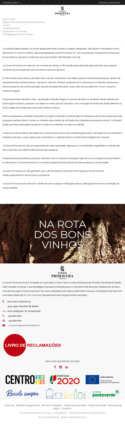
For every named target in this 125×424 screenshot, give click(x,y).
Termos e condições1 (51, 405)
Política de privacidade (75, 405)
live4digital (60, 413)
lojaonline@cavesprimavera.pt (24, 325)
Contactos (66, 408)
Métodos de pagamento (28, 405)
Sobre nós (9, 405)
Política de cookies (97, 405)
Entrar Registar (109, 3)
